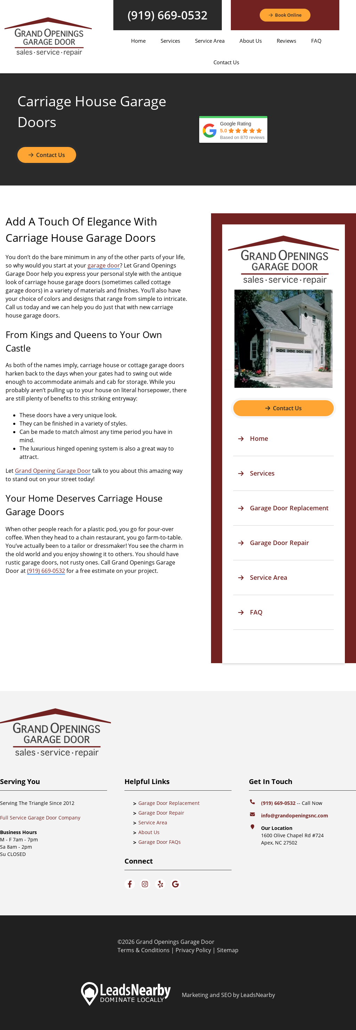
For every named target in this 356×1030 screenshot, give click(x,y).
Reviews (286, 40)
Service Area (210, 40)
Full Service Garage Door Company (40, 817)
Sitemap (227, 950)
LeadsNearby (258, 995)
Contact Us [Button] (47, 155)
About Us (251, 40)
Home (138, 40)
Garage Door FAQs (159, 842)
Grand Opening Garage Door (53, 471)
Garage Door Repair (161, 812)
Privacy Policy (193, 950)
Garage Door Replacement (169, 803)
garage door (104, 265)
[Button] (285, 15)
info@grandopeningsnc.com (295, 815)
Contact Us (226, 62)
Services (170, 40)
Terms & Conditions (144, 950)
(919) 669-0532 (168, 15)
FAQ (316, 40)
